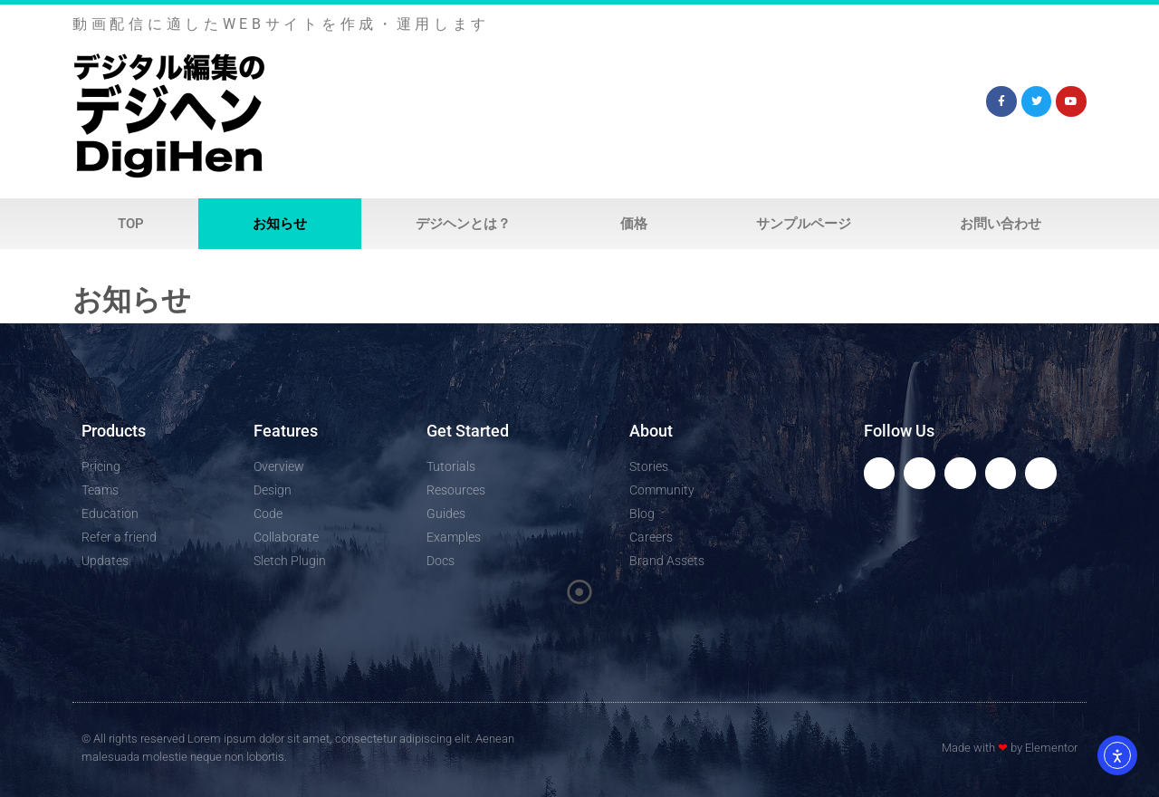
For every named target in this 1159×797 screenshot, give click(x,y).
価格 (633, 224)
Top (131, 224)
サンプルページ (803, 224)
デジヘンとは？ (463, 224)
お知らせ (280, 224)
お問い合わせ (1000, 224)
